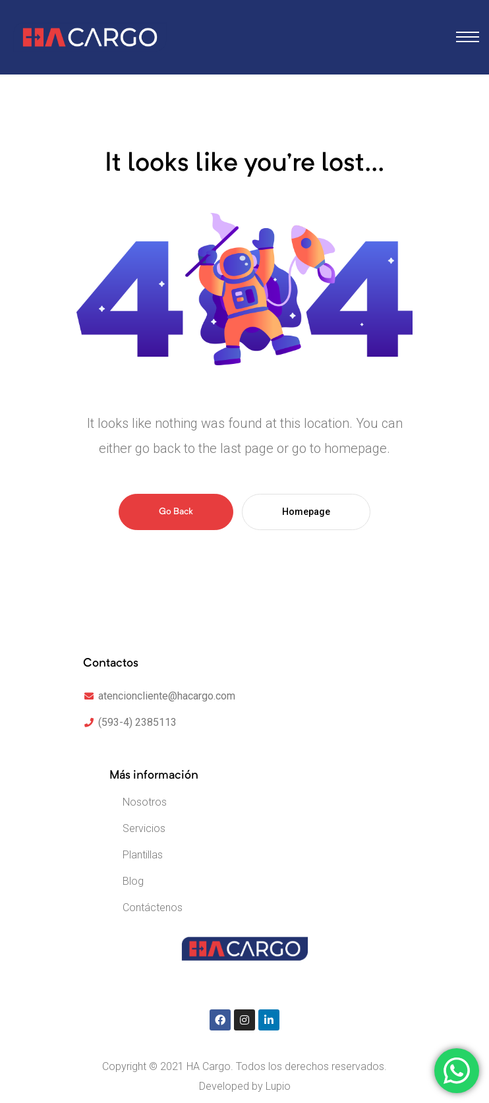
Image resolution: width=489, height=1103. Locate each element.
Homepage (306, 511)
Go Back (176, 511)
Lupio (278, 1086)
